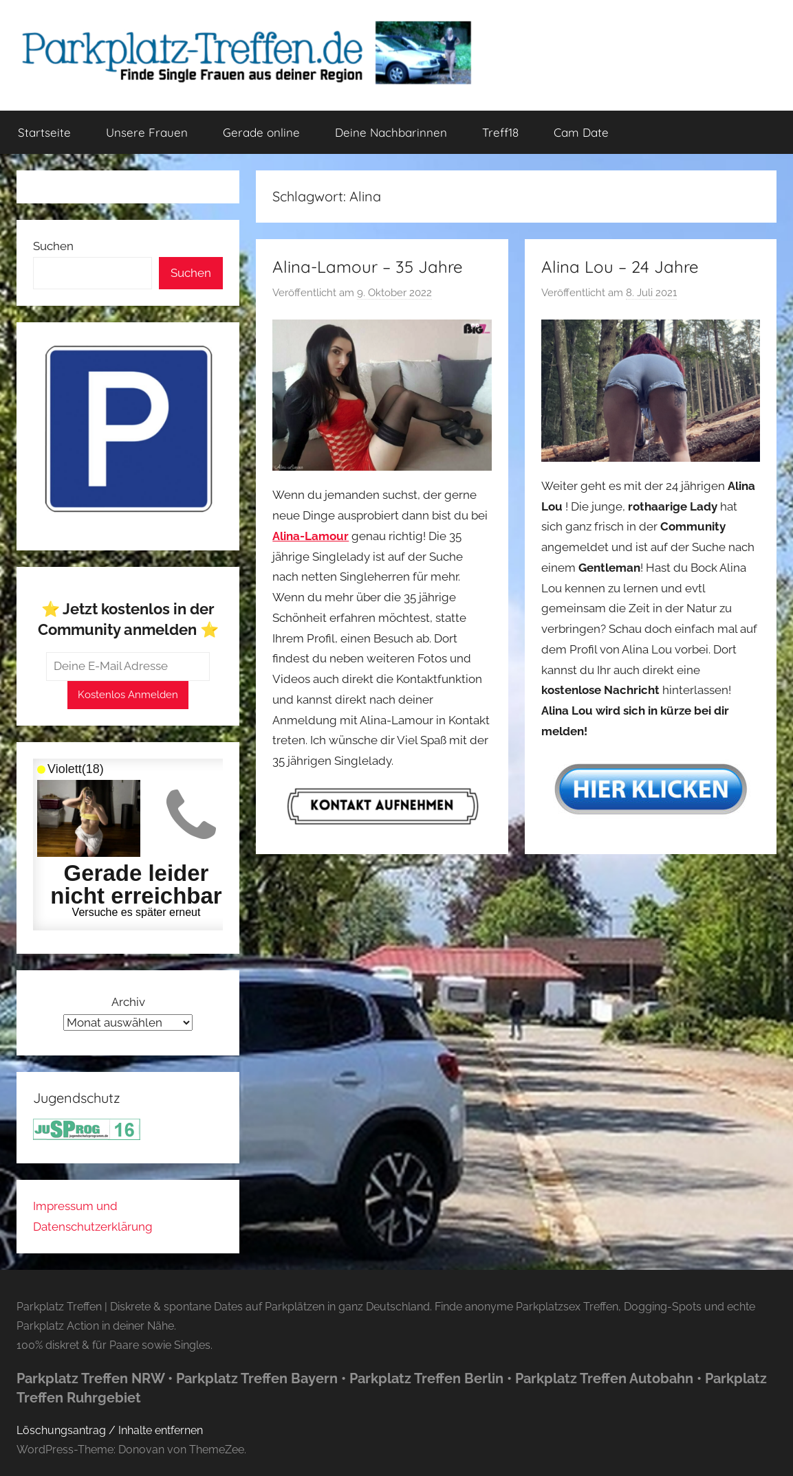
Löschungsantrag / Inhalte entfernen (110, 1430)
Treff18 (500, 132)
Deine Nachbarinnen (391, 132)
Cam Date (581, 132)
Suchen (53, 246)
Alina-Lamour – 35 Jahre (367, 266)
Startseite (44, 132)
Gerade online (261, 132)
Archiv (128, 1002)
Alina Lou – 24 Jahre (620, 266)
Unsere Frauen (147, 132)
